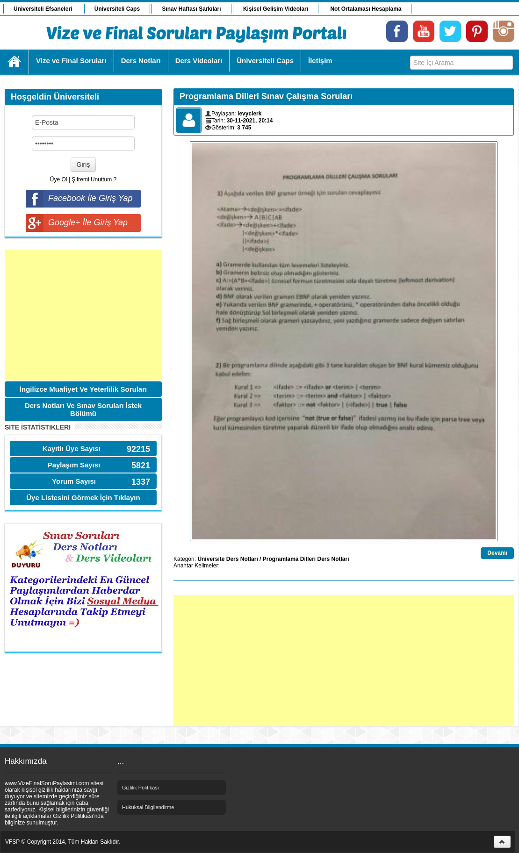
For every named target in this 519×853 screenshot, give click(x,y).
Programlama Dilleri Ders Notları (306, 559)
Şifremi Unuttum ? (94, 179)
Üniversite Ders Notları (227, 559)
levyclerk (249, 113)
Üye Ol (58, 179)
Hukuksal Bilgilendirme (148, 807)
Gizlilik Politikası (140, 787)
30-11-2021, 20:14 (250, 120)
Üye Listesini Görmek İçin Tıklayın (83, 498)
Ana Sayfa (14, 62)
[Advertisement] (83, 315)
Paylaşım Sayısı (74, 465)
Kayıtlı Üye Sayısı (72, 448)
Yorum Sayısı (74, 481)
